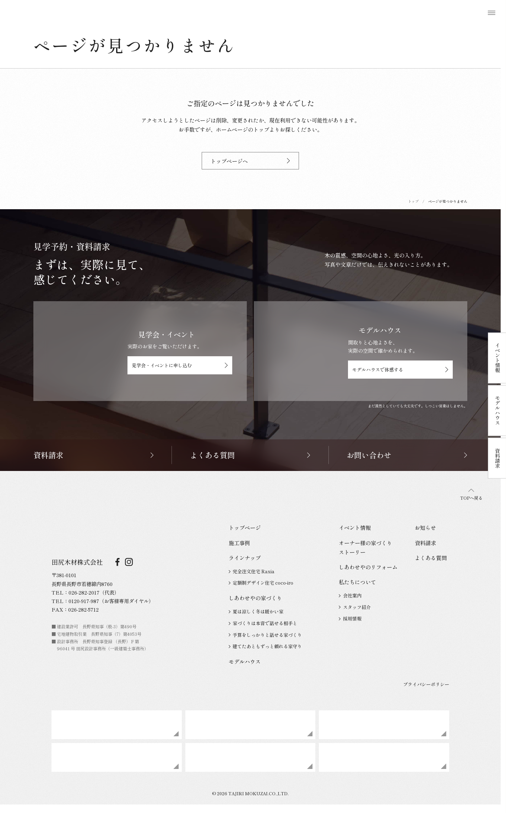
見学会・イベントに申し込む (180, 365)
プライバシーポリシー (426, 684)
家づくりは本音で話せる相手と (263, 623)
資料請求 (425, 543)
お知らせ (425, 527)
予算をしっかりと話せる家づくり (265, 635)
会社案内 (350, 595)
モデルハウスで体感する (400, 369)
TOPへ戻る (471, 495)
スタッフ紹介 (354, 607)
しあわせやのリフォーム (368, 567)
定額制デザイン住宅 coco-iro (261, 582)
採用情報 (350, 618)
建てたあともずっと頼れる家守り (265, 646)
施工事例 (239, 543)
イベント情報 (355, 527)
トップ (413, 201)
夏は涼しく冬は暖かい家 (256, 611)
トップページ (245, 527)
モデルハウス (245, 661)
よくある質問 (431, 558)
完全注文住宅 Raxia (251, 571)
